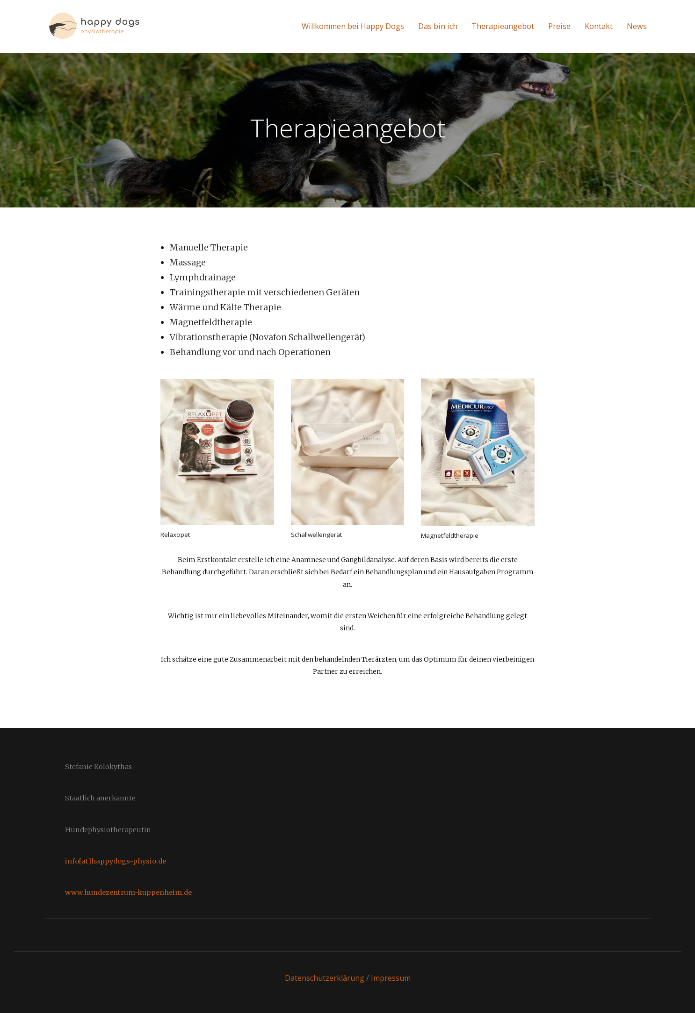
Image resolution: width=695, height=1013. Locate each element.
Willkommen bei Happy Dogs (353, 26)
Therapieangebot (502, 26)
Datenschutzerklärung (324, 978)
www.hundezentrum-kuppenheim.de (128, 892)
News (637, 26)
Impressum (391, 978)
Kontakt (599, 26)
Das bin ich (437, 26)
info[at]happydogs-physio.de (115, 861)
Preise (559, 26)
